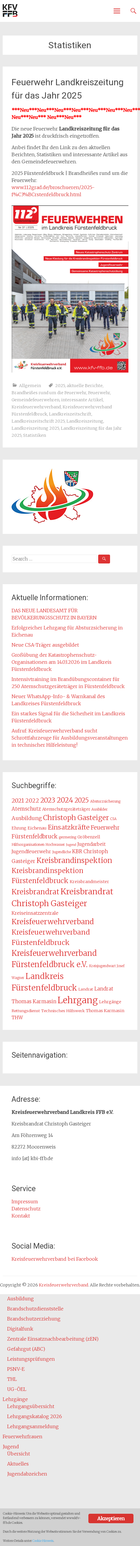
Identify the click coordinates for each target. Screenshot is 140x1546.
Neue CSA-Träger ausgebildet (45, 645)
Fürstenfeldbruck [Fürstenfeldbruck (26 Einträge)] (35, 836)
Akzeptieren (110, 1518)
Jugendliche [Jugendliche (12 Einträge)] (61, 852)
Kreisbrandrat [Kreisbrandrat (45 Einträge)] (35, 892)
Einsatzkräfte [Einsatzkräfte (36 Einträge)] (69, 827)
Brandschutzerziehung (34, 1319)
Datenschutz (26, 1209)
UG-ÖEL (16, 1389)
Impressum (25, 1201)
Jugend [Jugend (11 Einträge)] (71, 845)
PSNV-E (16, 1369)
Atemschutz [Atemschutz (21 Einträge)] (26, 809)
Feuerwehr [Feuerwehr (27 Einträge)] (105, 827)
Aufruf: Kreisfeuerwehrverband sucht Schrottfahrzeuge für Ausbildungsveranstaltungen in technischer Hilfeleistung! (70, 738)
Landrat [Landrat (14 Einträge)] (85, 989)
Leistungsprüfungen (31, 1359)
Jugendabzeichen (27, 1474)
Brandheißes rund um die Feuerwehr (49, 392)
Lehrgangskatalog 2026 (34, 1416)
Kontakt (21, 1216)
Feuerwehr (99, 392)
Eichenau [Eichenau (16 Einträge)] (37, 828)
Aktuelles (18, 1464)
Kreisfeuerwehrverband (36, 407)
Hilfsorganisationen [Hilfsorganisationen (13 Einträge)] (28, 844)
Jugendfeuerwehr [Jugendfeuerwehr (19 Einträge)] (31, 851)
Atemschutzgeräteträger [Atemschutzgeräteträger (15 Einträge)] (66, 809)
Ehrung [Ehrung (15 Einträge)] (19, 828)
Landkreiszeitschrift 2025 (38, 421)
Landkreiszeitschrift (70, 414)
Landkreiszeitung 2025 (35, 428)
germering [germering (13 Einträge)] (67, 837)
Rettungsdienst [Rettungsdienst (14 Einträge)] (26, 1010)
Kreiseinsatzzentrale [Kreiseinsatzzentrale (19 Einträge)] (35, 913)
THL (12, 1379)
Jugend (11, 1447)
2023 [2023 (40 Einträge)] (47, 800)
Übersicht (18, 1454)
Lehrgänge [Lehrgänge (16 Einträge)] (110, 1001)
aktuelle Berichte (85, 385)
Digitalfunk (20, 1329)
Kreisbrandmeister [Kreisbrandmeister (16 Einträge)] (89, 881)
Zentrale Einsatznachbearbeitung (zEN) (52, 1339)
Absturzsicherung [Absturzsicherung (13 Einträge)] (105, 801)
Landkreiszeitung (84, 421)
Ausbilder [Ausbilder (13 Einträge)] (99, 809)
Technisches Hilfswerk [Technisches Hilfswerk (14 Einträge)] (63, 1010)
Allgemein (30, 385)
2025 (60, 385)
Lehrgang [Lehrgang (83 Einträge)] (78, 1000)
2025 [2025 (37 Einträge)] (81, 800)
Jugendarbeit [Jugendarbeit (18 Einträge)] (91, 844)
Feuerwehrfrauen (22, 1436)
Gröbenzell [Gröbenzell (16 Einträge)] (88, 837)
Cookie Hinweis (42, 1541)
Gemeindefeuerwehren (35, 399)
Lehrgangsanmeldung (33, 1426)
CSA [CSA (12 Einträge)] (113, 819)
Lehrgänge (15, 1399)
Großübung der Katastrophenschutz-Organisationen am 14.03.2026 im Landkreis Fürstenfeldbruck (62, 662)
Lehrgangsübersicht (30, 1406)
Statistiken (34, 435)
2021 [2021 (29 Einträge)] (18, 800)
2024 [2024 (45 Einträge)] (65, 800)
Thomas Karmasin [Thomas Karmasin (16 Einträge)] (105, 1010)
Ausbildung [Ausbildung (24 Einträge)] (27, 818)
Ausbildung (20, 1299)
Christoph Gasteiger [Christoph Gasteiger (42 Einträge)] (76, 817)
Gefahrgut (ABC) (26, 1349)
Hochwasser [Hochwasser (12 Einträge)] (55, 845)
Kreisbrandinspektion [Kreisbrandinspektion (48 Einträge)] (74, 860)
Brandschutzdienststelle (35, 1309)
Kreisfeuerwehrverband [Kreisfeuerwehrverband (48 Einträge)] (53, 921)
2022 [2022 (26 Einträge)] (32, 800)
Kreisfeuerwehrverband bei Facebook (55, 1259)
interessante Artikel (82, 399)
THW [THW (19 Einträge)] (17, 1017)
